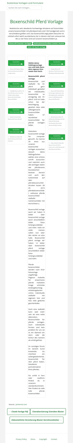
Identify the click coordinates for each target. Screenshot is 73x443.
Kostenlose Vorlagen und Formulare (25, 2)
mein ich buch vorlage (36, 47)
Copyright (43, 439)
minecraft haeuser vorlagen (20, 43)
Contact (54, 439)
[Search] (24, 8)
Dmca (33, 439)
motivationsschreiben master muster (49, 43)
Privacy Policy (21, 439)
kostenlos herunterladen (16, 63)
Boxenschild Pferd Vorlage (36, 21)
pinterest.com (21, 404)
